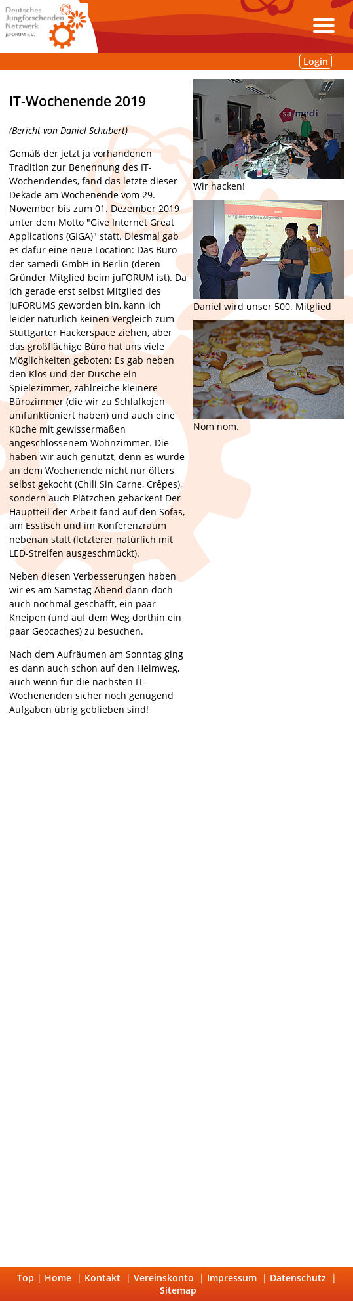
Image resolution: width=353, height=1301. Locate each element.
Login (315, 61)
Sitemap (178, 1290)
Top (25, 1277)
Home (58, 1277)
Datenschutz (298, 1277)
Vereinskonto (164, 1277)
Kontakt (102, 1277)
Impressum (232, 1277)
